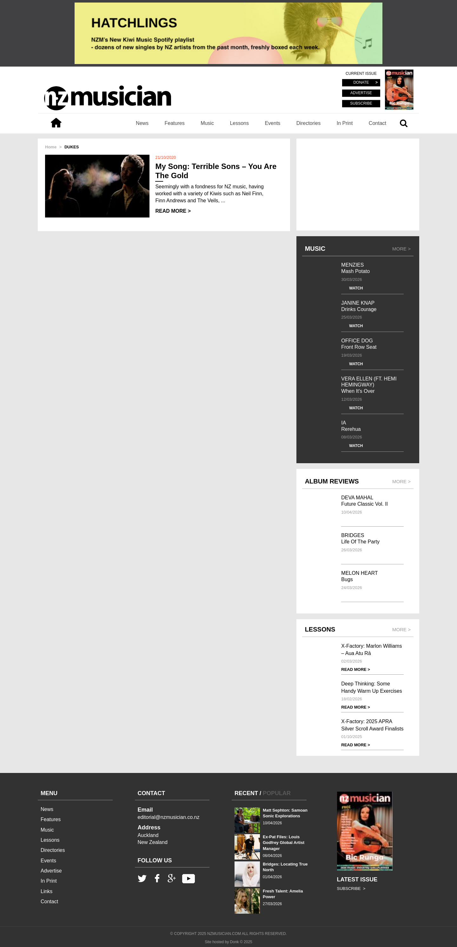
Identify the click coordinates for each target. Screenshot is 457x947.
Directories (308, 123)
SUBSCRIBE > (351, 888)
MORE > (401, 248)
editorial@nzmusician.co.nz (169, 817)
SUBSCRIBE (361, 103)
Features (175, 123)
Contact (377, 123)
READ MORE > (173, 211)
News (142, 123)
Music (207, 123)
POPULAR (277, 793)
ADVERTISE (361, 93)
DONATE (361, 83)
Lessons (239, 123)
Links (46, 891)
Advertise (51, 870)
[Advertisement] (358, 184)
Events (272, 123)
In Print (345, 123)
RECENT (246, 793)
